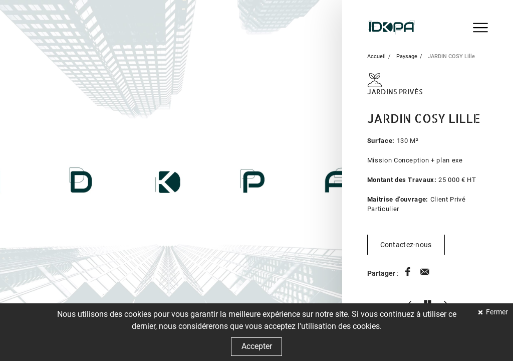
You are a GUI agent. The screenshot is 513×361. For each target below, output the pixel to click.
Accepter (256, 346)
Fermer (496, 312)
